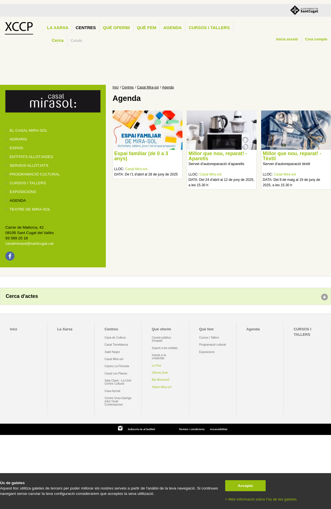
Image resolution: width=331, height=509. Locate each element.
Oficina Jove (160, 372)
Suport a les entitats (165, 348)
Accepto (245, 486)
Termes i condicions (192, 429)
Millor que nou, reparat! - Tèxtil (292, 156)
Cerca (58, 40)
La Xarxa (57, 27)
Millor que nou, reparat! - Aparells (217, 156)
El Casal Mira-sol (28, 130)
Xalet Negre (112, 352)
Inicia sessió (287, 39)
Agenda (172, 27)
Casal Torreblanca (116, 344)
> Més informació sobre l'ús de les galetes (261, 499)
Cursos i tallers (28, 183)
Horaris (18, 139)
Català (76, 40)
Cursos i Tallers (209, 337)
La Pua (156, 365)
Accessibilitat (218, 429)
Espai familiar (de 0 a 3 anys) (141, 156)
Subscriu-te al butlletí (141, 429)
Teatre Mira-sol (161, 387)
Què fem (146, 27)
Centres (86, 27)
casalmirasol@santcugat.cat (29, 243)
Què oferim (116, 27)
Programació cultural (35, 174)
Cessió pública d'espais (161, 339)
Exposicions (23, 192)
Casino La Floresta (116, 366)
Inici (116, 87)
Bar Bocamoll (160, 379)
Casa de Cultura (115, 337)
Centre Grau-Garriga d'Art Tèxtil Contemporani (117, 401)
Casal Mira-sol (148, 87)
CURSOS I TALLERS (209, 27)
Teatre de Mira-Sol (30, 209)
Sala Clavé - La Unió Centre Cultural (117, 382)
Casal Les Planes (115, 373)
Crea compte (316, 39)
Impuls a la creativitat (159, 357)
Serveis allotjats (29, 165)
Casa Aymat (112, 391)
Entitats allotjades (31, 157)
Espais (16, 148)
